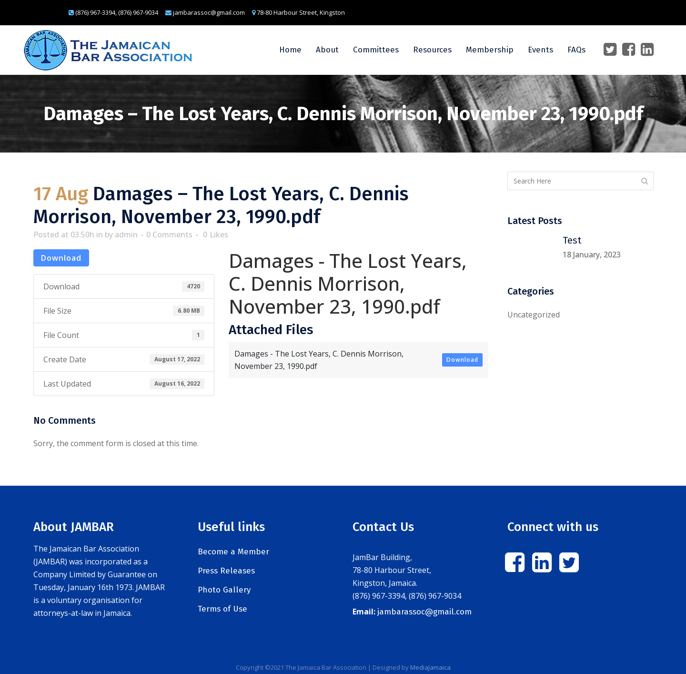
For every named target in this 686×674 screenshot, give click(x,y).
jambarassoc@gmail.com (424, 612)
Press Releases (226, 571)
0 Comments (169, 234)
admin (126, 234)
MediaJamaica (430, 667)
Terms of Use (222, 609)
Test (572, 240)
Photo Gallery (224, 590)
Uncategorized (533, 314)
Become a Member (233, 552)
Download (61, 258)
